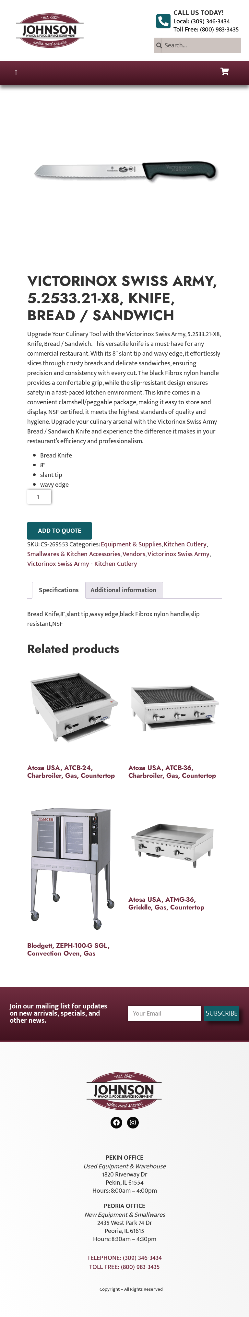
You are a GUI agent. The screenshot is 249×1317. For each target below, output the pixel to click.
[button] (16, 72)
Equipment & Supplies (131, 544)
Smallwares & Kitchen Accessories (73, 554)
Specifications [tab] (59, 590)
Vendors (134, 554)
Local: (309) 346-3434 (201, 21)
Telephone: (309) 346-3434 (124, 1257)
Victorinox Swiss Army (178, 554)
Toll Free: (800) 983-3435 (206, 29)
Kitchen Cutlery (185, 544)
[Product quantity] (39, 497)
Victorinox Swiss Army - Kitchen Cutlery (82, 563)
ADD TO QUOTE (59, 530)
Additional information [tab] (123, 590)
